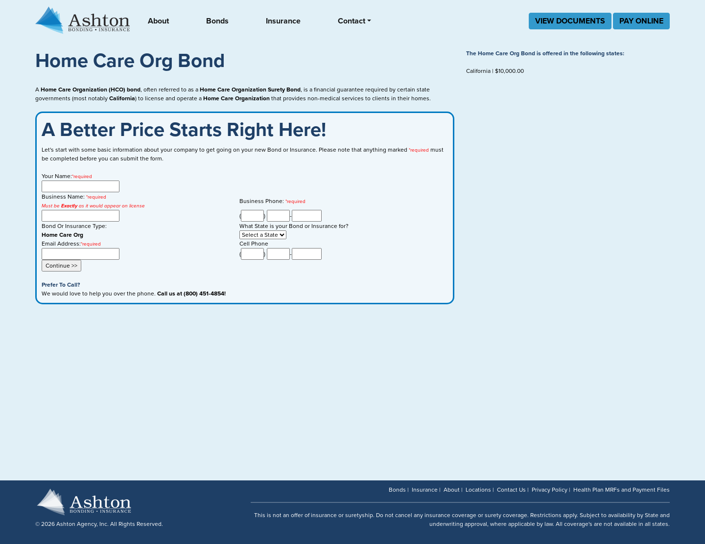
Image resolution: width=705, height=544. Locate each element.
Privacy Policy (549, 489)
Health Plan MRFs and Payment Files (621, 489)
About (158, 21)
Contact (351, 21)
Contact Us (511, 489)
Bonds (217, 21)
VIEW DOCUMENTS (570, 21)
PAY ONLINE (641, 21)
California (478, 71)
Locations (478, 489)
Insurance (283, 21)
